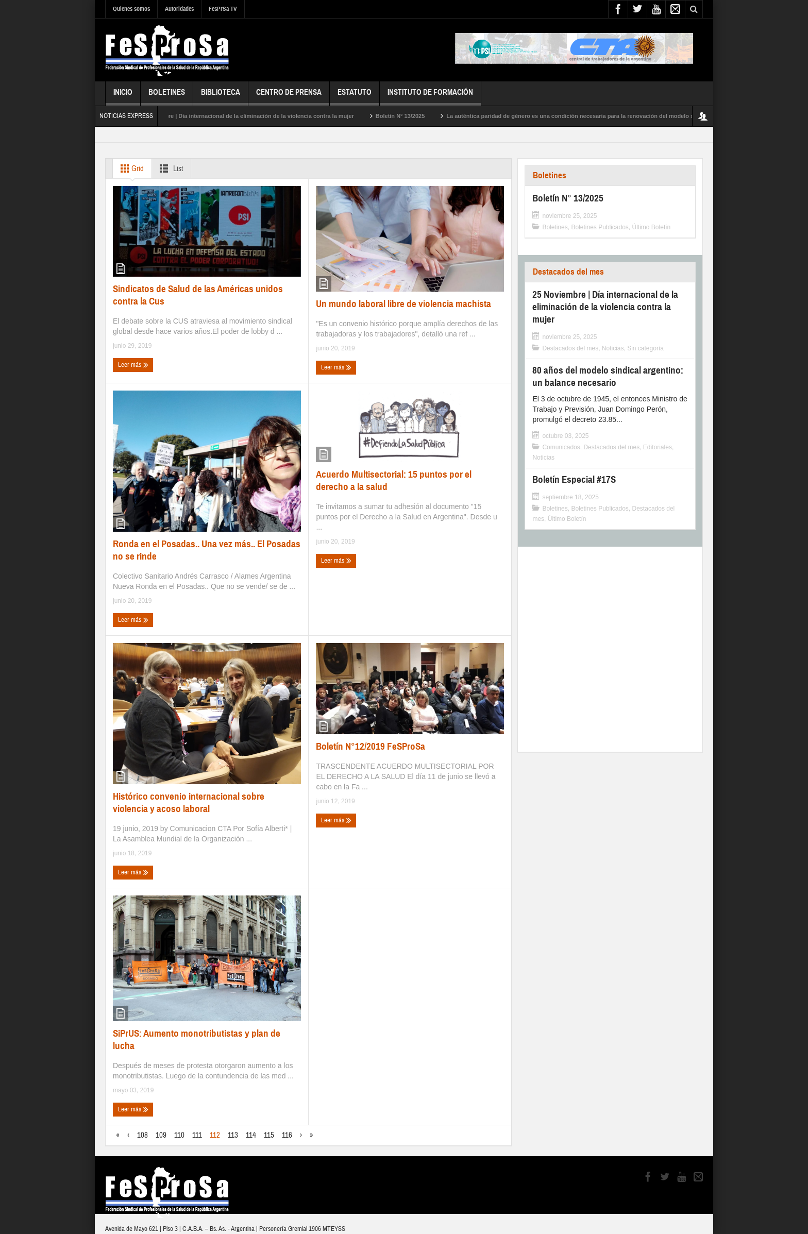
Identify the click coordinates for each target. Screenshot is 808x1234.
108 (142, 1135)
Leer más (133, 364)
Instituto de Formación (430, 97)
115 (269, 1135)
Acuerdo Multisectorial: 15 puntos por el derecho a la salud (394, 480)
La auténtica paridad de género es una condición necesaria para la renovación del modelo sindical (589, 116)
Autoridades (179, 8)
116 (287, 1135)
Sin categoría (645, 348)
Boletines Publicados (599, 227)
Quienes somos (131, 8)
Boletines (167, 97)
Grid (130, 168)
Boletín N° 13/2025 (410, 116)
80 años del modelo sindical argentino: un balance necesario (607, 376)
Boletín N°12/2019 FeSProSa (370, 746)
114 (251, 1135)
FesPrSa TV (223, 8)
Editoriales (657, 447)
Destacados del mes (568, 271)
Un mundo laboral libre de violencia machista (403, 304)
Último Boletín (651, 227)
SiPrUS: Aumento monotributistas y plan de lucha (196, 1039)
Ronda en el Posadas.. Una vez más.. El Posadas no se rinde (206, 550)
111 (197, 1135)
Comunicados (561, 447)
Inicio (123, 97)
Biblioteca (220, 97)
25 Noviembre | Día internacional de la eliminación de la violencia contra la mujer (255, 116)
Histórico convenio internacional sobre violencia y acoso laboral (188, 802)
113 (233, 1135)
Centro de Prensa (288, 97)
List (169, 168)
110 (179, 1135)
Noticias (613, 348)
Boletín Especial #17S (574, 479)
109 (161, 1135)
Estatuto (354, 97)
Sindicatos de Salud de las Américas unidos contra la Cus (198, 295)
